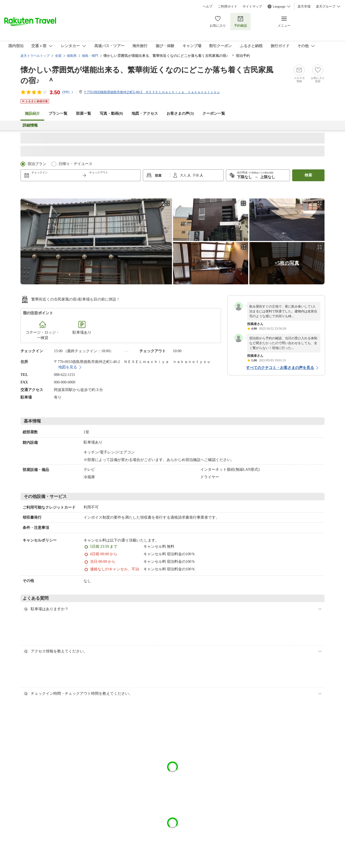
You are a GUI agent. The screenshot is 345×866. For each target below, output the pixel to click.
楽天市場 (304, 6)
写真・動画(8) (111, 113)
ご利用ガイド (227, 6)
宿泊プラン (36, 164)
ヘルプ (207, 6)
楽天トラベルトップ (35, 56)
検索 (308, 175)
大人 (183, 175)
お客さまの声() (180, 113)
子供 (196, 175)
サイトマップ (252, 6)
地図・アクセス (145, 113)
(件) (68, 92)
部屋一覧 (83, 113)
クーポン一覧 (213, 113)
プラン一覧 (58, 113)
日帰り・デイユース (75, 164)
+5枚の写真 (287, 263)
